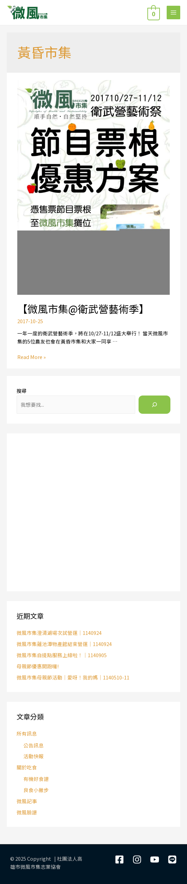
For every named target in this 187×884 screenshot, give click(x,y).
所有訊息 (27, 733)
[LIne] (172, 859)
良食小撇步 (36, 789)
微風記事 (27, 801)
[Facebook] (119, 859)
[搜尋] (154, 405)
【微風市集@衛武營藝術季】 (83, 308)
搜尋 (22, 390)
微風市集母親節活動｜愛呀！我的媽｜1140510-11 (73, 677)
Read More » (31, 356)
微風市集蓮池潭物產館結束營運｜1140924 (64, 643)
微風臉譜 (27, 812)
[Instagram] (137, 859)
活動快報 (33, 756)
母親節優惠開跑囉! (38, 666)
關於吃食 (27, 767)
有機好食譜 (36, 778)
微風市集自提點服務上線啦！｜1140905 (62, 655)
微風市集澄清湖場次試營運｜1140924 (59, 632)
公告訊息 (33, 745)
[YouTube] (154, 859)
